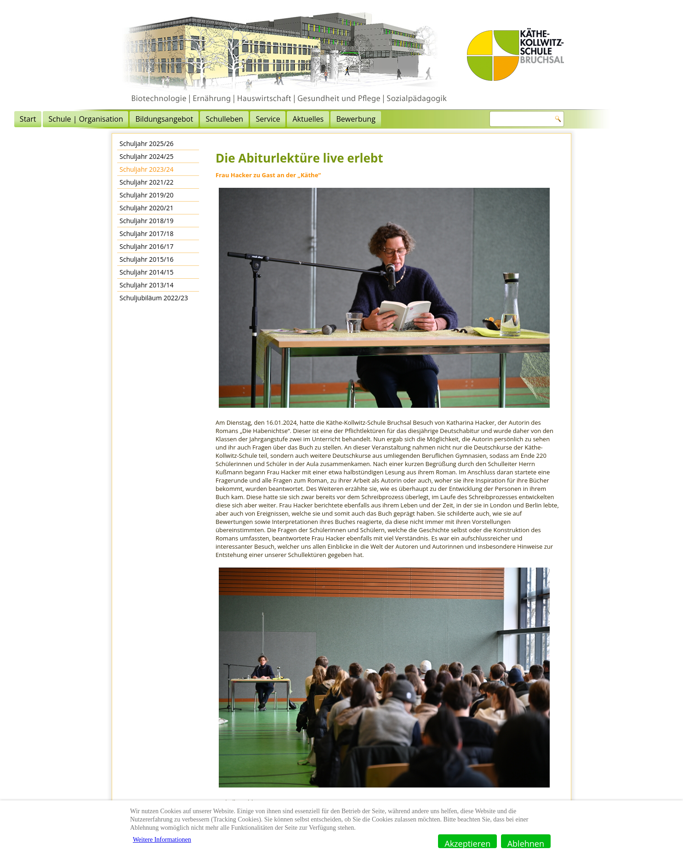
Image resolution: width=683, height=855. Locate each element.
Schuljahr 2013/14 (147, 285)
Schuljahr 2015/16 (147, 259)
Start (133, 119)
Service (373, 119)
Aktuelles (413, 119)
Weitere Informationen (162, 839)
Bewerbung (460, 119)
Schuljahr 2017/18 (147, 233)
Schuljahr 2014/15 (147, 272)
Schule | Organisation (191, 119)
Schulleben (329, 119)
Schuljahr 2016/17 (147, 246)
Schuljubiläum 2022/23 (154, 297)
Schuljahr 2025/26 (147, 143)
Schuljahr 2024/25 (147, 156)
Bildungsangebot (269, 119)
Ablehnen (525, 843)
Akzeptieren (467, 843)
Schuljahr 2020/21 (147, 207)
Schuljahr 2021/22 (147, 182)
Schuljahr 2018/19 (147, 220)
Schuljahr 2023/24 (147, 169)
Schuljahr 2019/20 (147, 195)
